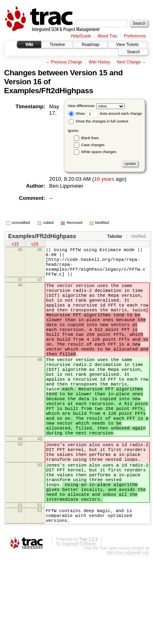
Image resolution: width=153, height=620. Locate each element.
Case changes (93, 145)
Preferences (135, 36)
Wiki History (100, 62)
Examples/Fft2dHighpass (48, 90)
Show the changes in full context (99, 121)
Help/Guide (81, 36)
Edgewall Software (79, 608)
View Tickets (127, 44)
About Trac (107, 36)
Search (133, 52)
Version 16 (23, 81)
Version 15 (88, 72)
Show (77, 114)
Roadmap (90, 44)
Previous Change (66, 62)
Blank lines (90, 138)
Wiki (29, 44)
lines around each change (114, 114)
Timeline (57, 44)
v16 (35, 244)
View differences (81, 106)
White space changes (98, 152)
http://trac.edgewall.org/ (127, 617)
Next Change (128, 62)
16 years (104, 179)
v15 (15, 244)
